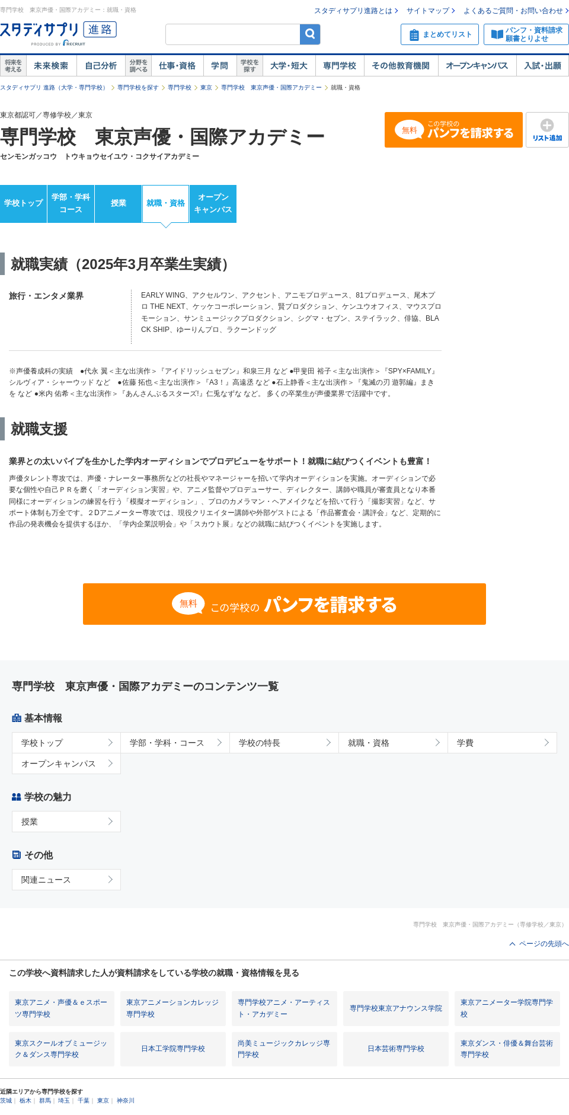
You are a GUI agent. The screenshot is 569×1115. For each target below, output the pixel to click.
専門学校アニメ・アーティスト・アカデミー (284, 1008)
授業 (118, 203)
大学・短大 (289, 65)
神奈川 (126, 1100)
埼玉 (64, 1100)
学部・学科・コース (167, 742)
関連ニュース (46, 879)
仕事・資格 (177, 65)
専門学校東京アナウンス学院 (396, 1008)
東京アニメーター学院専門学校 (507, 1008)
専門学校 (339, 65)
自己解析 (100, 65)
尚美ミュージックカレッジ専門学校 (284, 1049)
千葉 (83, 1100)
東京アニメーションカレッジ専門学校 (172, 1008)
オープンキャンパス (477, 65)
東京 (206, 87)
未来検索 (51, 65)
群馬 (45, 1100)
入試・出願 (542, 65)
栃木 (25, 1100)
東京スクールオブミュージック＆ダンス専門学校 (61, 1049)
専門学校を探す (138, 87)
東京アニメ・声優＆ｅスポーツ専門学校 (61, 1008)
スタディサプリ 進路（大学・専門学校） (54, 87)
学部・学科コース (71, 203)
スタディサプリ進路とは (353, 11)
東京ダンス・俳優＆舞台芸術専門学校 (507, 1049)
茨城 (6, 1100)
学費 (465, 742)
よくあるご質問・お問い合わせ (513, 11)
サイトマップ (428, 11)
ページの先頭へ (544, 944)
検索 (310, 34)
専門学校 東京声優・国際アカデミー (271, 87)
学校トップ (23, 203)
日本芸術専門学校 (395, 1048)
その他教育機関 (401, 65)
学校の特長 (259, 742)
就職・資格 (165, 203)
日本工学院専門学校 (173, 1048)
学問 (219, 65)
